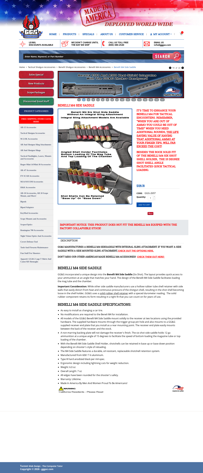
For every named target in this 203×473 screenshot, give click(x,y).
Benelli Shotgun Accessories (72, 67)
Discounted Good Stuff (36, 101)
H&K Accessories (27, 187)
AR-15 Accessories (28, 127)
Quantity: (141, 197)
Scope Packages (36, 92)
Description (69, 240)
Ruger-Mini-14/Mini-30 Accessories (35, 164)
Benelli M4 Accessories (100, 67)
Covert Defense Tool (29, 242)
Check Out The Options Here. (136, 250)
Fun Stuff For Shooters (30, 253)
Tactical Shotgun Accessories (41, 67)
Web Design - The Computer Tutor (46, 466)
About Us (106, 34)
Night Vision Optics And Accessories (35, 236)
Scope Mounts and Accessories (33, 219)
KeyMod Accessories (29, 213)
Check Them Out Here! (151, 256)
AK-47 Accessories (28, 170)
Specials (88, 34)
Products (69, 34)
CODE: (140, 193)
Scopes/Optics (26, 225)
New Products (36, 83)
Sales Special (36, 74)
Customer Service (131, 34)
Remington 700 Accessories (32, 230)
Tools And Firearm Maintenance (34, 247)
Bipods (23, 202)
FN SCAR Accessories (29, 176)
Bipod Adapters (27, 207)
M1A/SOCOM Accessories (31, 182)
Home (53, 34)
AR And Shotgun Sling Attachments (35, 145)
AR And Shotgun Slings (30, 150)
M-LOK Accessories (29, 139)
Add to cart (144, 204)
